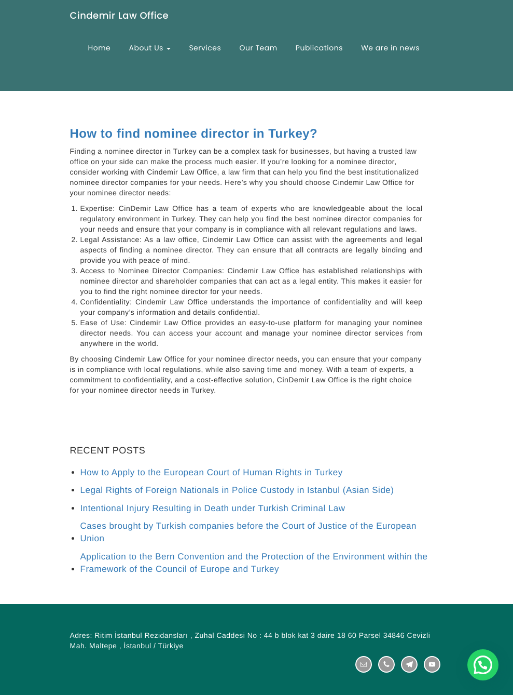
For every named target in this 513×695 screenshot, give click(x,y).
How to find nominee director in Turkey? (194, 134)
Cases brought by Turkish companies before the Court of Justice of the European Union (248, 532)
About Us (150, 48)
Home (99, 48)
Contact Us (109, 94)
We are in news (390, 48)
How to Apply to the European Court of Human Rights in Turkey (211, 472)
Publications (319, 48)
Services (205, 48)
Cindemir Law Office (119, 16)
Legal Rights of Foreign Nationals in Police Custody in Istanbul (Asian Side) (237, 490)
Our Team (259, 48)
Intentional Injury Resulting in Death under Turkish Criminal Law (212, 508)
